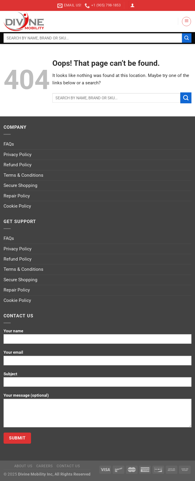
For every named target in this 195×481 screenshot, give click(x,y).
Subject (97, 381)
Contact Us (68, 466)
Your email (97, 359)
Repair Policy (17, 196)
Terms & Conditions (23, 175)
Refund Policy (18, 164)
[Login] (132, 5)
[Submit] (186, 38)
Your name (97, 338)
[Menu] (186, 21)
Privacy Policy (18, 154)
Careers (44, 466)
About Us (23, 466)
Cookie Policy (17, 206)
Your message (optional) (97, 412)
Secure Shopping (20, 185)
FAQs (9, 144)
